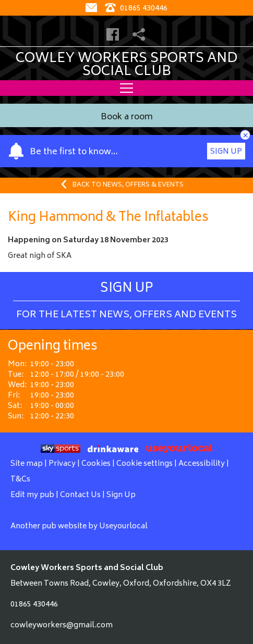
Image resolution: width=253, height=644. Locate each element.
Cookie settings (144, 463)
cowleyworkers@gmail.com (61, 625)
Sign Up (226, 151)
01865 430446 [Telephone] (136, 8)
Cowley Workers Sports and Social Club (126, 65)
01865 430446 (34, 604)
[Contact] (93, 8)
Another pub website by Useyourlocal (79, 526)
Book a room (127, 117)
